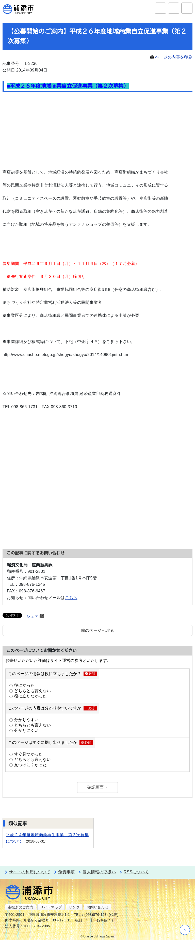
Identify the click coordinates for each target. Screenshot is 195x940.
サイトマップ (51, 907)
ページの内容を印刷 (171, 57)
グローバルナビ (186, 8)
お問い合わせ (97, 907)
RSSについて (136, 872)
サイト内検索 (160, 8)
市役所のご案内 (20, 907)
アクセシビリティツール (173, 8)
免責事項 (66, 872)
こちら (71, 597)
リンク (74, 907)
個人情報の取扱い (99, 872)
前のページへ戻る (97, 630)
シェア (35, 616)
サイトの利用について (29, 872)
